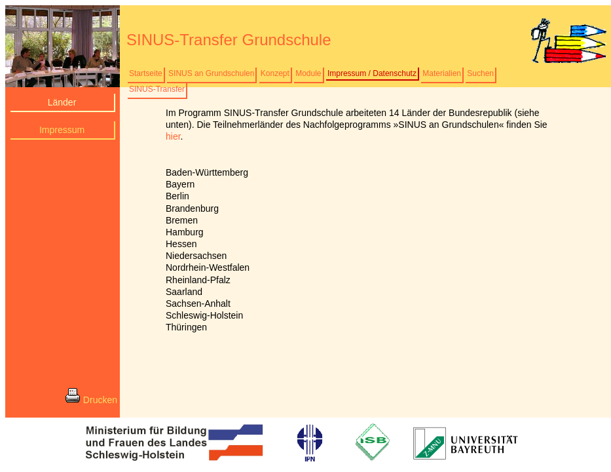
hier (173, 136)
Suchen (480, 73)
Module (308, 73)
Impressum (61, 130)
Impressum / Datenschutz (372, 73)
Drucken (91, 398)
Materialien (441, 73)
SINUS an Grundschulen (211, 73)
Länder (62, 102)
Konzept (275, 73)
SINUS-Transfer (157, 89)
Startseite (145, 73)
